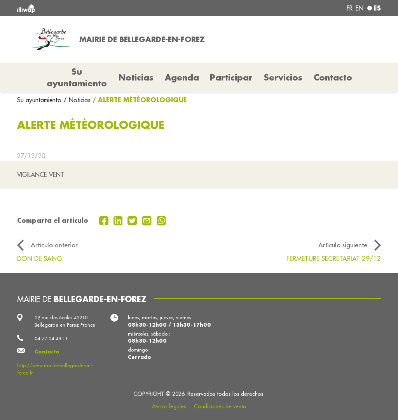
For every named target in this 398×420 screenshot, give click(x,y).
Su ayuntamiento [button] (77, 77)
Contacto (333, 77)
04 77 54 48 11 (51, 338)
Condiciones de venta (220, 406)
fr (350, 8)
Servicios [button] (283, 77)
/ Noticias (77, 100)
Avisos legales (169, 406)
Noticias (136, 77)
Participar (231, 77)
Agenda (182, 77)
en (359, 8)
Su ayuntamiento (40, 100)
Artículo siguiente (342, 245)
